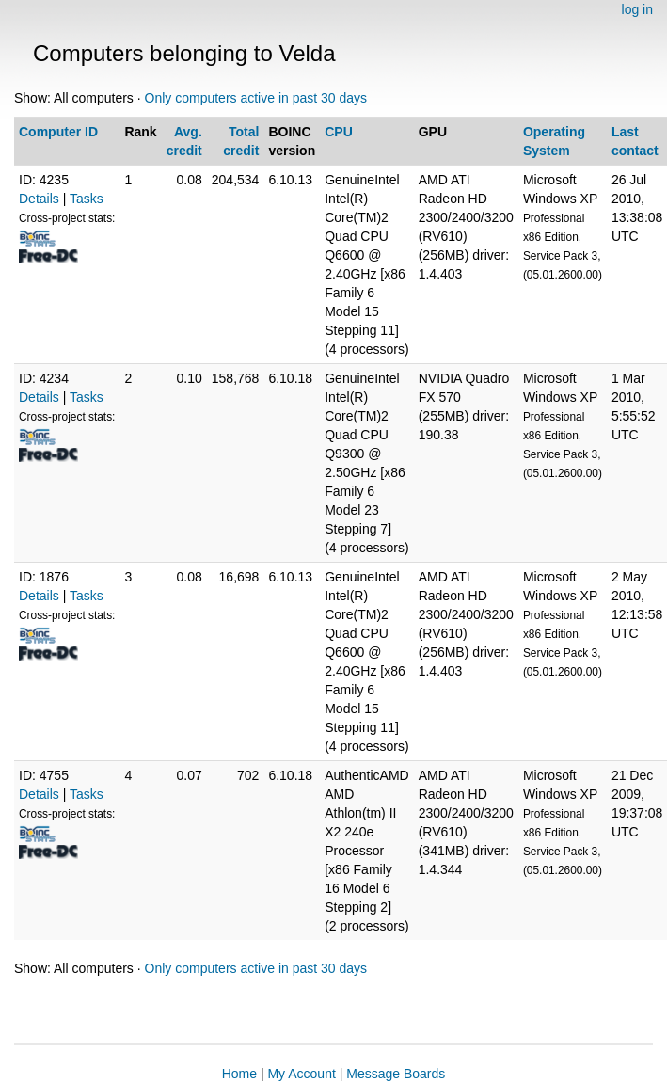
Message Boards (395, 1073)
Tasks (86, 198)
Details (39, 198)
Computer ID (58, 131)
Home (239, 1073)
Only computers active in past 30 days (256, 97)
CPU (339, 131)
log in (637, 9)
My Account (301, 1073)
